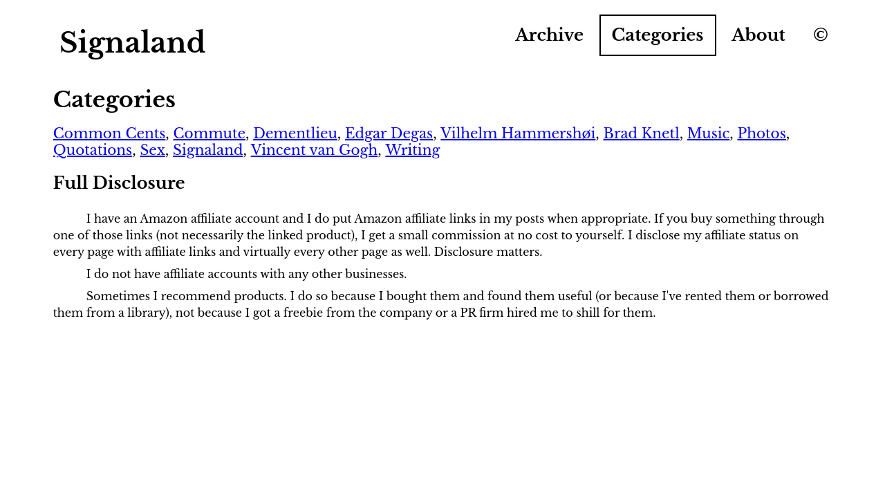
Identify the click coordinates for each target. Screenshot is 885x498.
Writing (412, 150)
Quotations (92, 150)
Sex (152, 150)
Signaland (208, 150)
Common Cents (109, 133)
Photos (761, 133)
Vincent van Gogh (314, 150)
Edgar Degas (389, 133)
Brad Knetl (642, 133)
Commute (209, 133)
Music (708, 133)
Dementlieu (295, 133)
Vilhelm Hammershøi (517, 133)
